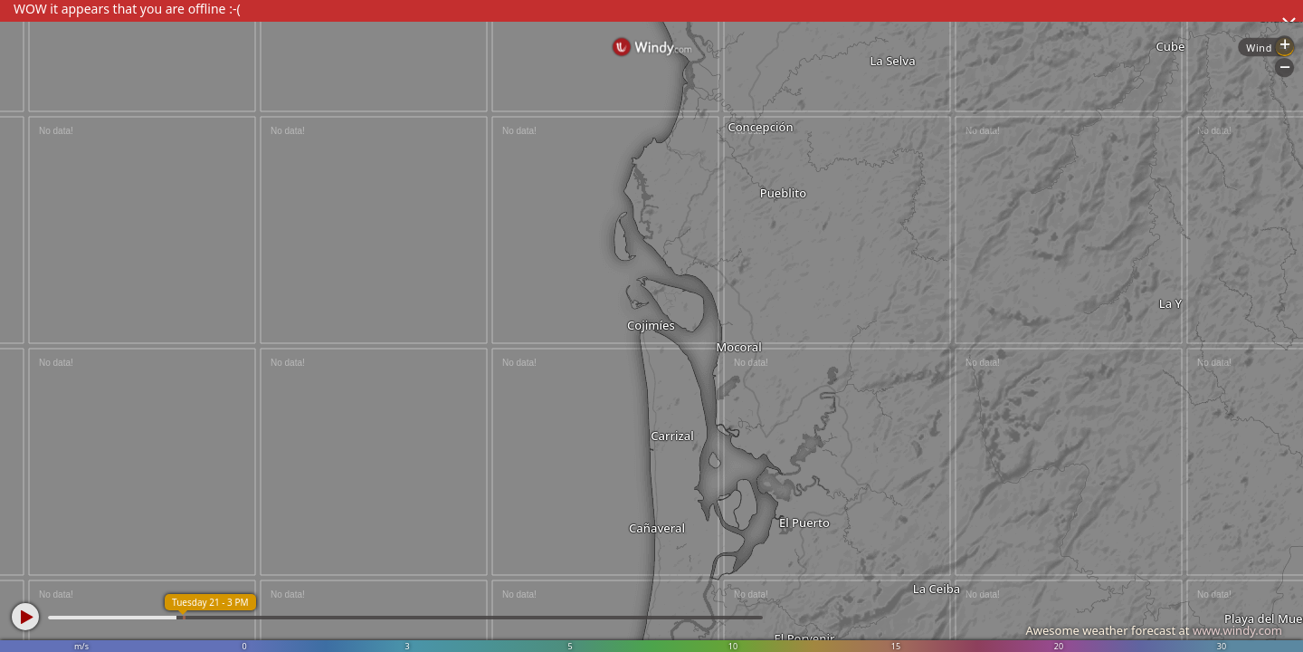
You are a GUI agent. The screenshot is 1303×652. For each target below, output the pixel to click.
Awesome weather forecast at (1153, 630)
